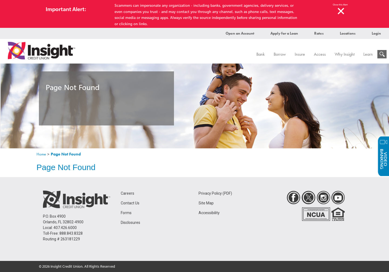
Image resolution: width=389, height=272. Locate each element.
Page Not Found (66, 154)
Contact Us (130, 203)
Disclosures (130, 222)
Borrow (280, 54)
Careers (127, 193)
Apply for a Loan (284, 33)
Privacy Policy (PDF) (215, 193)
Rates (319, 33)
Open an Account (240, 33)
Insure (300, 54)
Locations (348, 33)
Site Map (206, 203)
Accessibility (209, 213)
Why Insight (344, 54)
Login (376, 33)
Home (41, 154)
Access (320, 54)
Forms (126, 213)
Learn (368, 54)
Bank (260, 54)
